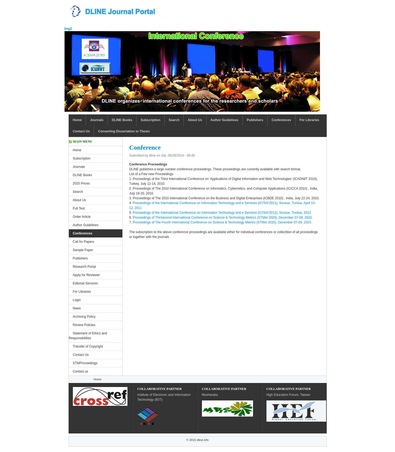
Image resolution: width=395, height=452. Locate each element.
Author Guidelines (225, 120)
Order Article (82, 217)
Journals (97, 120)
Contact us (80, 371)
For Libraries (309, 120)
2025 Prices (81, 183)
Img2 (68, 29)
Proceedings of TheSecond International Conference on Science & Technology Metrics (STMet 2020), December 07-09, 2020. (223, 217)
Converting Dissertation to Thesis (124, 131)
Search (174, 120)
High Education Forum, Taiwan (288, 395)
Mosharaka (210, 395)
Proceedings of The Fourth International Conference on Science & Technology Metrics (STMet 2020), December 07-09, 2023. (222, 222)
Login (77, 300)
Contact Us (81, 131)
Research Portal (84, 267)
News (77, 308)
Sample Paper (83, 250)
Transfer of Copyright (88, 346)
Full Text (79, 208)
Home (77, 120)
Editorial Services (85, 283)
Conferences (281, 120)
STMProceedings (85, 363)
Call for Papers (83, 242)
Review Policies (84, 325)
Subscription (150, 120)
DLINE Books (122, 120)
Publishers (255, 120)
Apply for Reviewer (86, 275)
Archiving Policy (84, 317)
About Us (195, 120)
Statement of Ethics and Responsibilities (88, 335)
